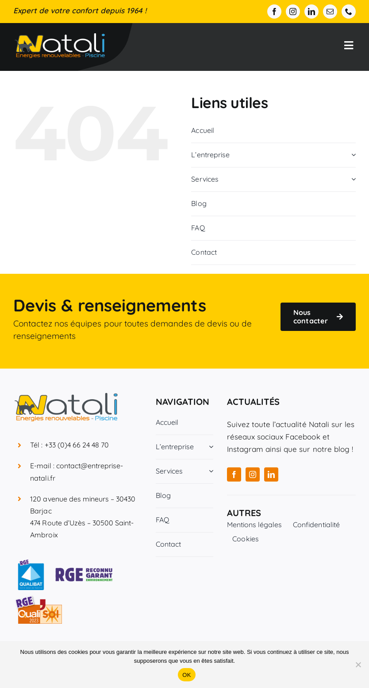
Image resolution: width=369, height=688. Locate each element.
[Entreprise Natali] (59, 37)
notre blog (331, 449)
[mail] (330, 11)
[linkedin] (311, 11)
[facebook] (274, 11)
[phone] (349, 11)
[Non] (358, 664)
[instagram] (293, 11)
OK (186, 675)
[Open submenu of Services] (352, 179)
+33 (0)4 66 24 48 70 (77, 444)
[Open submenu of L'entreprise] (352, 155)
